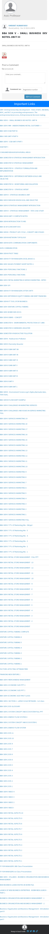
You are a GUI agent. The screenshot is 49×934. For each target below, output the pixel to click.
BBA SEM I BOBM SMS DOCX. (11, 312)
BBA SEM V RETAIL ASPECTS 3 (11, 850)
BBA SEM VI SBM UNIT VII (9, 355)
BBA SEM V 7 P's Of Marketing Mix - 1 (14, 552)
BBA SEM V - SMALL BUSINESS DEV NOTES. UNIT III (18, 120)
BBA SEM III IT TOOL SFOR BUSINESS (13, 301)
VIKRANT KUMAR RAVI (17, 25)
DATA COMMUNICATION (8, 248)
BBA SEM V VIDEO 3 (7, 797)
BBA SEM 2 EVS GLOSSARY (10, 706)
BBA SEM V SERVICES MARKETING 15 (13, 440)
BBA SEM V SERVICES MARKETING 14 (13, 445)
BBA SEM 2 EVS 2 (6, 781)
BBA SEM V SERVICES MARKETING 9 (13, 472)
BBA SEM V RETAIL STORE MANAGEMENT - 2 (16, 621)
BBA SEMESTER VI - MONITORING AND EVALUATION (19, 184)
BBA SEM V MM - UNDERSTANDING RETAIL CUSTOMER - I (20, 125)
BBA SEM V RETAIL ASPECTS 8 (11, 823)
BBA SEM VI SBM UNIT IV (9, 370)
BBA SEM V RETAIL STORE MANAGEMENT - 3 (16, 616)
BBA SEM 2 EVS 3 (6, 775)
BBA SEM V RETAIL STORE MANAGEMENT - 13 (16, 562)
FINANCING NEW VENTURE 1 (10, 674)
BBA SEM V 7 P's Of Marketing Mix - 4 (14, 536)
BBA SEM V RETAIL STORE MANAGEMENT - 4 (16, 610)
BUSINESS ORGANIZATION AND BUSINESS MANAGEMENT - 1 (22, 898)
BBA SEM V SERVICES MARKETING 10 (13, 466)
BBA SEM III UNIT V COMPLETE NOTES (14, 216)
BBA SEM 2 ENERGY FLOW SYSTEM (13, 728)
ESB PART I (4, 147)
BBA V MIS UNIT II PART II (9, 136)
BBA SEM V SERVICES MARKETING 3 (13, 504)
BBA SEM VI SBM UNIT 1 (8, 386)
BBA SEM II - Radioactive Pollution (13, 339)
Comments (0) (7, 69)
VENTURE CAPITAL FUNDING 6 (11, 637)
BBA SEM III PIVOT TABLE (9, 253)
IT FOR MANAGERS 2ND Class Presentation (16, 866)
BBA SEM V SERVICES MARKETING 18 (13, 424)
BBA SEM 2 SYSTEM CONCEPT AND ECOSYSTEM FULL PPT (21, 712)
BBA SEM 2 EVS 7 (6, 749)
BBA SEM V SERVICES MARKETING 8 (13, 477)
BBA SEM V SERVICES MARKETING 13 (13, 450)
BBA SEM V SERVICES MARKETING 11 (13, 461)
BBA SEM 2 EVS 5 (6, 765)
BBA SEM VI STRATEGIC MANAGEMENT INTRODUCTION (20, 205)
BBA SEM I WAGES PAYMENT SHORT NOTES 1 (17, 264)
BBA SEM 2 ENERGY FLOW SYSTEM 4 (13, 717)
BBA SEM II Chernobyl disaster (11, 344)
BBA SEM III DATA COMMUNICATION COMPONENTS (18, 243)
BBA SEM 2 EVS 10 (7, 738)
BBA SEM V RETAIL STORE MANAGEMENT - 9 (16, 584)
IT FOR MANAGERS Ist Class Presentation (15, 871)
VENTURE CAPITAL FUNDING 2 (11, 658)
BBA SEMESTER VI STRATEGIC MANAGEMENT (16, 163)
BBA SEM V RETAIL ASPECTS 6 (11, 834)
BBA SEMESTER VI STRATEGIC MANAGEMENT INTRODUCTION (22, 157)
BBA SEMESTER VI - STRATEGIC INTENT (14, 189)
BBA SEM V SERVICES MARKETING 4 (13, 498)
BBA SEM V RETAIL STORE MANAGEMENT (15, 626)
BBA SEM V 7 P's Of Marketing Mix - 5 (14, 530)
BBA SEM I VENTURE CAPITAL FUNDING (14, 307)
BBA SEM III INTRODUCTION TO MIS (13, 221)
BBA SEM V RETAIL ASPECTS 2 (11, 855)
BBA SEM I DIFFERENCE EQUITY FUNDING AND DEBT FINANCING (23, 296)
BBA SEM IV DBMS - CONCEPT (11, 317)
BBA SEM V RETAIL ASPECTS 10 (11, 813)
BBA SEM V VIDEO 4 (7, 791)
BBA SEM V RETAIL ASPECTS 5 (11, 839)
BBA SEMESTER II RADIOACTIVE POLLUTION (16, 333)
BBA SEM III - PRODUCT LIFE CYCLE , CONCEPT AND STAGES (22, 232)
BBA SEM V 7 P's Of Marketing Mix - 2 (14, 546)
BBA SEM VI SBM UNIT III (9, 376)
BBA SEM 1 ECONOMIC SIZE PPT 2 (12, 685)
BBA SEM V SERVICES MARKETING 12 (13, 456)
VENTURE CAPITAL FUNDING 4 (11, 648)
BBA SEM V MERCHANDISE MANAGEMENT (15, 680)
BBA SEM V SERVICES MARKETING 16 (13, 434)
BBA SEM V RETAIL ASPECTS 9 (11, 818)
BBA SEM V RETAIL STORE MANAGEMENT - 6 (16, 600)
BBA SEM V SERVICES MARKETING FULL (14, 520)
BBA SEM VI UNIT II (6, 381)
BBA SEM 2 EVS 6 (6, 759)
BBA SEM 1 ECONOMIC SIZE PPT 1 (12, 690)
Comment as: (15, 89)
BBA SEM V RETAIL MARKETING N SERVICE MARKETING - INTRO (23, 280)
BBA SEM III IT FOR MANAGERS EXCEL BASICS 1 (17, 259)
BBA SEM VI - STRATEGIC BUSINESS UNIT (15, 195)
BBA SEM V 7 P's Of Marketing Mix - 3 (14, 541)
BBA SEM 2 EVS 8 (6, 754)
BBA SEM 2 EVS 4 (6, 770)
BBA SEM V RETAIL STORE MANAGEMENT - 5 (16, 605)
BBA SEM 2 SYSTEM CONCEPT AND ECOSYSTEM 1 (18, 722)
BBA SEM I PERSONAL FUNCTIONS (12, 275)
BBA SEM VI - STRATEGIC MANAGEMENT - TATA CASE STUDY (22, 211)
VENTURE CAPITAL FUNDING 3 (11, 653)
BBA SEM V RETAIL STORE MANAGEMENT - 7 (16, 594)
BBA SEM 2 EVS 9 (6, 743)
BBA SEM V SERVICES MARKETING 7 (13, 482)
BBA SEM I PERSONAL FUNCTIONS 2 (13, 269)
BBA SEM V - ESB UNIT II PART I (11, 141)
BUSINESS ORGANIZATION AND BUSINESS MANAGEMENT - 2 (22, 903)
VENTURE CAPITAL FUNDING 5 (11, 642)
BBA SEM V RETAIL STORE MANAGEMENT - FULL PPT (19, 557)
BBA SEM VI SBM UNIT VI (9, 360)
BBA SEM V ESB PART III (8, 131)
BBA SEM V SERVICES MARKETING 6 (13, 488)
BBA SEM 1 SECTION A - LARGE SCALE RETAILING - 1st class (22, 701)
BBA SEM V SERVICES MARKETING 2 (13, 509)
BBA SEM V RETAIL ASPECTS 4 (11, 845)
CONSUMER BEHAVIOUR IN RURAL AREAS (15, 152)
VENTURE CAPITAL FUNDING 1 (11, 664)
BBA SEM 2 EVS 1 (6, 786)
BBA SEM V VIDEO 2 (7, 802)
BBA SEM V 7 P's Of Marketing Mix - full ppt (16, 525)
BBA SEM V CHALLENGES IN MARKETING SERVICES (18, 405)
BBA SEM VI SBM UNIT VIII (9, 349)
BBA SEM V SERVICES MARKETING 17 (13, 429)
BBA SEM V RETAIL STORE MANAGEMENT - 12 (16, 568)
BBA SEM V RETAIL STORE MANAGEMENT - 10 (16, 578)
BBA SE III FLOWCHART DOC (10, 227)
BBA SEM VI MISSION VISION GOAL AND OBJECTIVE (19, 200)
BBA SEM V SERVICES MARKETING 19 (13, 418)
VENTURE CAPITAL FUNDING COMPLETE (14, 632)
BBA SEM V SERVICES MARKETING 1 (13, 514)
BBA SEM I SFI (5, 285)
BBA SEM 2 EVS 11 (7, 733)
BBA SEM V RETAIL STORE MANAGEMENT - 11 (16, 573)
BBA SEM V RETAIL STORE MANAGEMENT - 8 (16, 589)
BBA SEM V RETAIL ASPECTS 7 (11, 829)
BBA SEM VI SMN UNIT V (8, 365)
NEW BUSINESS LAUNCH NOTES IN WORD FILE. (17, 885)
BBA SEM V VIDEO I (7, 807)
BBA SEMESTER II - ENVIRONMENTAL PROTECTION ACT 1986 (22, 323)
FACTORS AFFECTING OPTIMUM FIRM (14, 669)
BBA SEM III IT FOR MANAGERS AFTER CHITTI (16, 291)
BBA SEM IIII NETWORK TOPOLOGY (13, 237)
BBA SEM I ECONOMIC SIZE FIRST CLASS (15, 696)
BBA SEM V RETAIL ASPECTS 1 (11, 861)
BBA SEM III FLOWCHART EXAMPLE (13, 400)
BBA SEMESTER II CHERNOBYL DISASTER (15, 328)
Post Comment (33, 97)
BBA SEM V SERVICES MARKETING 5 (13, 493)
